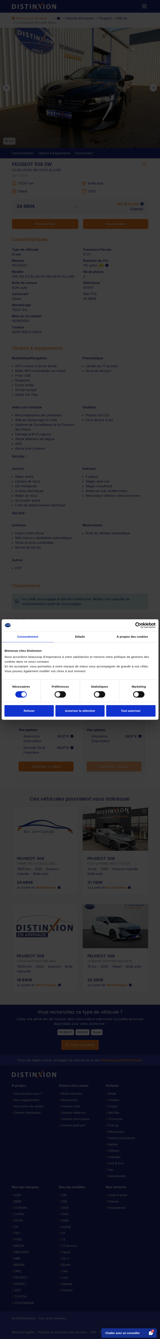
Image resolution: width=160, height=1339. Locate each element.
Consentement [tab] (27, 636)
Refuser (29, 710)
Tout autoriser (131, 710)
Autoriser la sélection (80, 710)
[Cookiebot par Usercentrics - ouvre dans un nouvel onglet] (138, 625)
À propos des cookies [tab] (132, 636)
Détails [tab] (80, 636)
